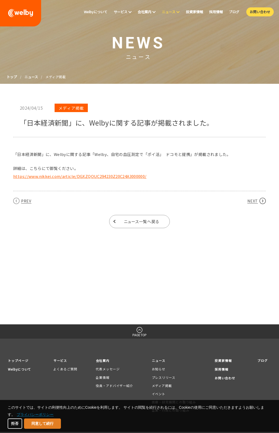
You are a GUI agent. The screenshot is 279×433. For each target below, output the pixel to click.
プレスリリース (163, 377)
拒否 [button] (14, 423)
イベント (158, 393)
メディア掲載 (161, 385)
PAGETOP (139, 335)
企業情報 (103, 377)
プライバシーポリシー (35, 414)
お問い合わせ (224, 378)
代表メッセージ (108, 369)
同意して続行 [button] (42, 423)
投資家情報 (222, 360)
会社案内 (103, 360)
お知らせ (158, 369)
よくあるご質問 (67, 369)
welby (20, 13)
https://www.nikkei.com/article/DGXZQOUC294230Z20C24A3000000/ (80, 176)
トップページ (19, 360)
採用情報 (220, 369)
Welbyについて (21, 369)
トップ (12, 76)
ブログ (262, 360)
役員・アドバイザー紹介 (115, 385)
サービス (62, 360)
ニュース (31, 76)
